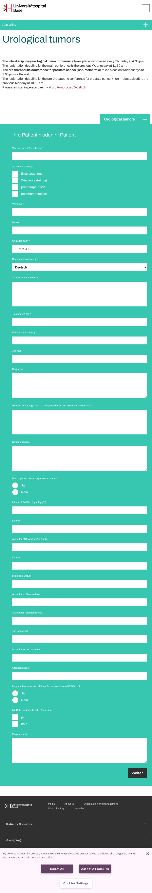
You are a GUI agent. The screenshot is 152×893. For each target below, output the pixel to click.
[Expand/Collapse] (146, 8)
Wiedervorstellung (34, 180)
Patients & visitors (19, 824)
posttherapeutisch (34, 193)
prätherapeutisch (33, 187)
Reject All (57, 868)
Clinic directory (56, 808)
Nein (24, 492)
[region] (76, 870)
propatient (79, 808)
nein (24, 724)
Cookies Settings (76, 883)
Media (51, 803)
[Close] (147, 853)
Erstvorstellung (32, 173)
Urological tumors (119, 119)
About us (69, 803)
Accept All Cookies (95, 868)
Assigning (9, 24)
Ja (23, 485)
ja (22, 717)
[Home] (24, 8)
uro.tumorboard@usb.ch (69, 87)
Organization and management (101, 803)
